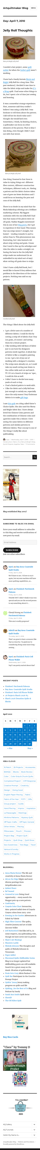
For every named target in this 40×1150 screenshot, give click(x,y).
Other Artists (9, 827)
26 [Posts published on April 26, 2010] (10, 744)
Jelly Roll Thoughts (18, 30)
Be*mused (9, 891)
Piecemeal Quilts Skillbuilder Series (20, 958)
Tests (22, 444)
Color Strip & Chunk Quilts (22, 776)
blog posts (22, 225)
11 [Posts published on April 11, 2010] (5, 735)
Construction (7, 442)
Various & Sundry (11, 849)
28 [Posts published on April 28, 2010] (20, 744)
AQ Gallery (7, 1124)
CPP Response (29, 781)
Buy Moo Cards (10, 1037)
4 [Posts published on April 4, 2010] (5, 730)
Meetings (22, 813)
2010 (31, 439)
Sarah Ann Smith (12, 994)
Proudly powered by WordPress (13, 1144)
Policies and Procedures (26, 1142)
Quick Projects (8, 444)
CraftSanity (10, 903)
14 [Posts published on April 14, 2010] (20, 735)
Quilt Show (29, 840)
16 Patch (7, 767)
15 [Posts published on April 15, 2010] (25, 735)
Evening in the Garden (14, 915)
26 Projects (18, 767)
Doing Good (17, 790)
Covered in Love (12, 894)
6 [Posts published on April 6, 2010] (15, 730)
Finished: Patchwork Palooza (17, 686)
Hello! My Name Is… (11, 1135)
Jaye (7, 439)
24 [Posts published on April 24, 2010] (34, 739)
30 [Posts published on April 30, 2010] (30, 744)
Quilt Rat (9, 976)
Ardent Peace (10, 888)
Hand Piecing (9, 808)
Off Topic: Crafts (10, 822)
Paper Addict (10, 955)
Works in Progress (11, 854)
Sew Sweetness (10, 845)
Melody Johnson (12, 946)
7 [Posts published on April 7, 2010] (20, 730)
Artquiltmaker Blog (15, 8)
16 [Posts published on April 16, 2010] (30, 735)
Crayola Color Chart (13, 906)
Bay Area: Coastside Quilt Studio (18, 689)
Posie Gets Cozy (11, 973)
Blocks (16, 772)
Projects (7, 840)
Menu (33, 8)
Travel (33, 845)
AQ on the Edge (11, 879)
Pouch (19, 831)
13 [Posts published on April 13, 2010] (15, 735)
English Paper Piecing (13, 795)
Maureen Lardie (12, 943)
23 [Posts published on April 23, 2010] (30, 739)
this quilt (11, 403)
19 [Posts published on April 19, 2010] (10, 739)
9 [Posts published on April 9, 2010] (29, 730)
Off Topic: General (26, 822)
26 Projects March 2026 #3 (16, 695)
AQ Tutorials (8, 1130)
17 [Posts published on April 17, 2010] (34, 735)
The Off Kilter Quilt (13, 1000)
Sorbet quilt (25, 70)
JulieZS (12, 630)
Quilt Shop (17, 840)
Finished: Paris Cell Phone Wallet (19, 692)
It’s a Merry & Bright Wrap (26, 442)
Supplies (17, 444)
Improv (21, 808)
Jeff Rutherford (11, 931)
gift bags (24, 397)
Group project (10, 804)
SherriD (8, 997)
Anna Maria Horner (13, 873)
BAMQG (7, 772)
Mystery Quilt (27, 817)
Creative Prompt (11, 786)
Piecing (20, 827)
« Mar (9, 748)
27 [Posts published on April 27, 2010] (15, 744)
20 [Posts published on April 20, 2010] (15, 739)
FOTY (23, 799)
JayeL (11, 567)
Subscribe (12, 550)
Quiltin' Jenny (11, 982)
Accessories (30, 767)
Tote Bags (24, 845)
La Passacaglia (10, 813)
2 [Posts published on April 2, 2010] (29, 725)
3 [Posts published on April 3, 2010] (34, 725)
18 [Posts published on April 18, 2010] (5, 739)
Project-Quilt (22, 836)
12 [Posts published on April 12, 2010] (10, 735)
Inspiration (31, 808)
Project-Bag (9, 836)
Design (7, 790)
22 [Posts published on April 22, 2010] (25, 739)
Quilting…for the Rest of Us (16, 988)
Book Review (26, 772)
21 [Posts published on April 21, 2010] (20, 739)
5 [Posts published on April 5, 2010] (10, 730)
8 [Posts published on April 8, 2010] (24, 730)
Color (6, 776)
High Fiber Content (13, 921)
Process (27, 831)
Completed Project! (12, 781)
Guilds (21, 804)
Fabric (15, 442)
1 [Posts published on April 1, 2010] (24, 725)
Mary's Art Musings (13, 940)
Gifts (30, 799)
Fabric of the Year (11, 799)
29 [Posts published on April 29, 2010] (25, 744)
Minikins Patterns (11, 817)
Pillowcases (9, 831)
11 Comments (30, 444)
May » (30, 748)
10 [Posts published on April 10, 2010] (34, 730)
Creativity (25, 786)
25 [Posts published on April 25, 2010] (5, 744)
